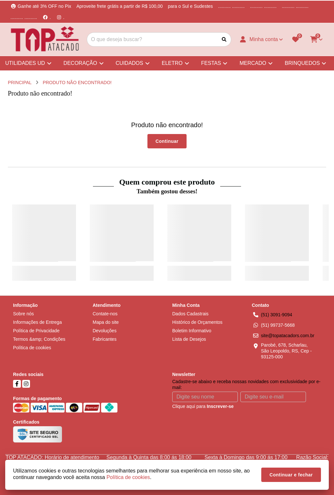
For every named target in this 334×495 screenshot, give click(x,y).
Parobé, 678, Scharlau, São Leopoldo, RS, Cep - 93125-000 (286, 350)
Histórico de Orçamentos (197, 322)
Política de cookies (32, 347)
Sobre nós (23, 313)
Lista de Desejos (189, 339)
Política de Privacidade (36, 330)
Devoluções (104, 330)
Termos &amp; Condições (39, 339)
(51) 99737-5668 (278, 325)
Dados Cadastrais (190, 313)
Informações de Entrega (37, 322)
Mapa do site (106, 322)
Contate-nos (105, 313)
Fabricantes (104, 339)
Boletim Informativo (191, 330)
